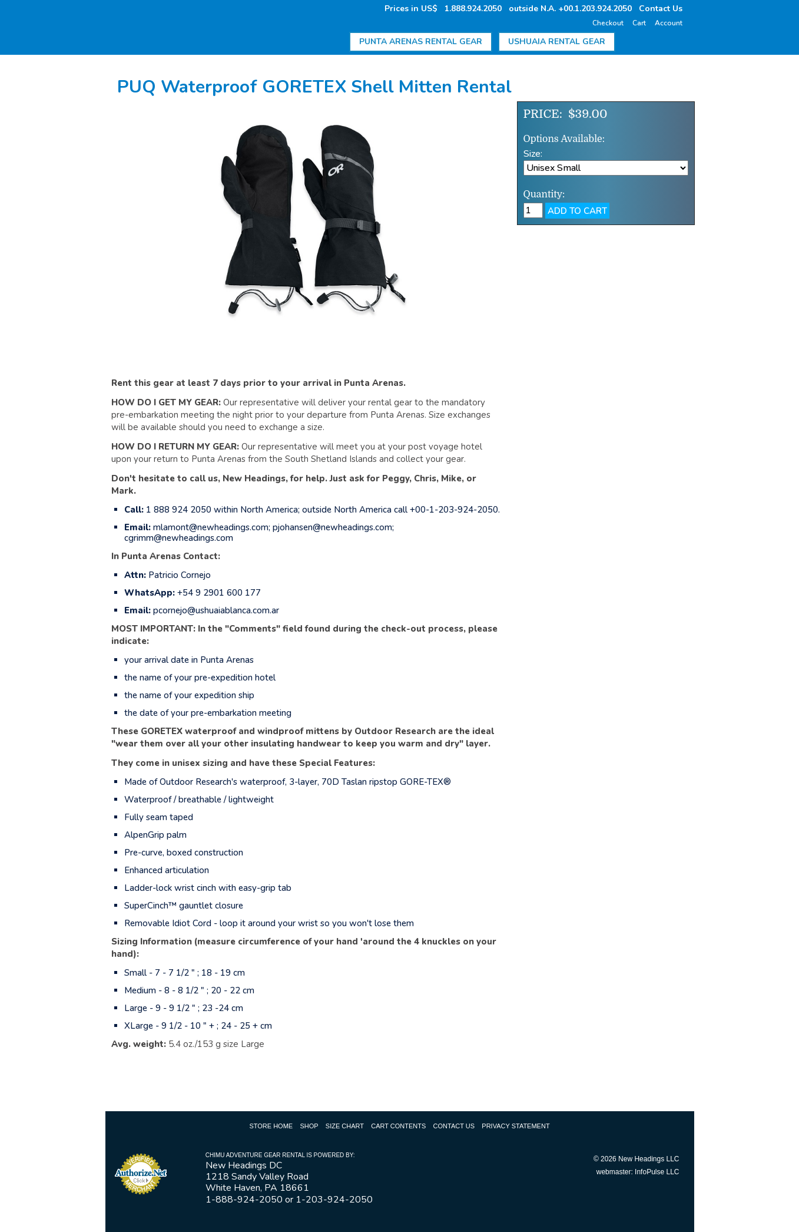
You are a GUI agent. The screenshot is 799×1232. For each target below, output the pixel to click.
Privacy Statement (515, 1125)
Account (668, 23)
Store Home (271, 1125)
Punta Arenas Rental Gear (420, 41)
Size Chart (345, 1125)
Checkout (608, 23)
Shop (309, 1125)
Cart (639, 23)
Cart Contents (398, 1125)
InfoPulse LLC (657, 1172)
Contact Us (660, 8)
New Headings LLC (648, 1159)
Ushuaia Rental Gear (556, 41)
